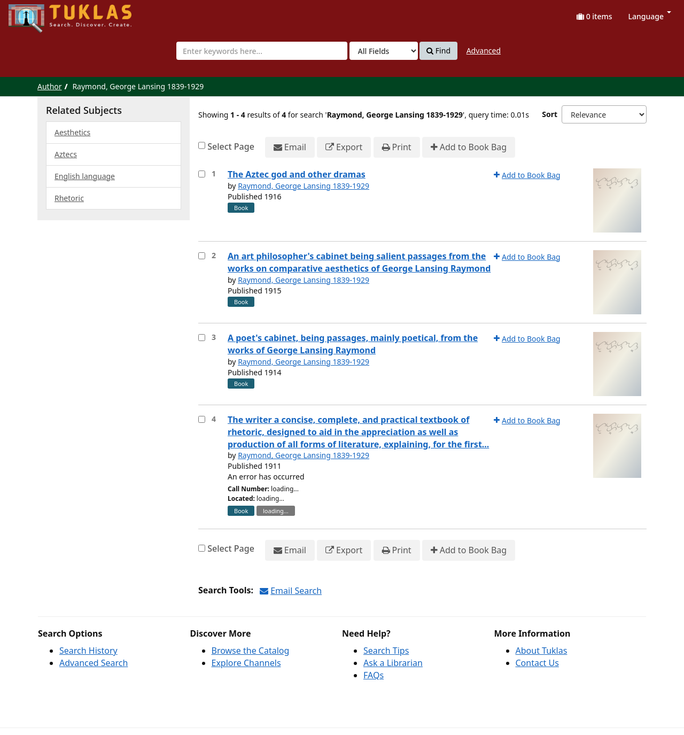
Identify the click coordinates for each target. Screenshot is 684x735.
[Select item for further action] (201, 174)
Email (290, 147)
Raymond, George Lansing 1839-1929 (303, 186)
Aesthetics (72, 132)
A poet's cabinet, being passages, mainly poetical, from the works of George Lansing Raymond (353, 344)
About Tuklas (542, 650)
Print (396, 147)
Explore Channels (246, 663)
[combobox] (261, 51)
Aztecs (66, 154)
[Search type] (383, 51)
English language (85, 176)
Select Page (230, 146)
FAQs (373, 675)
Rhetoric (69, 198)
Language (649, 16)
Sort (549, 114)
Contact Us (537, 663)
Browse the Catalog (251, 650)
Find (438, 50)
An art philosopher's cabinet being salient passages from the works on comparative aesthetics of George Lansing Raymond (359, 262)
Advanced (484, 50)
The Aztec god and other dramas (297, 174)
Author (49, 86)
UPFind (35, 13)
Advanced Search (93, 663)
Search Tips (386, 650)
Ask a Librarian (393, 663)
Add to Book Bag (469, 147)
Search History (88, 650)
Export (343, 147)
